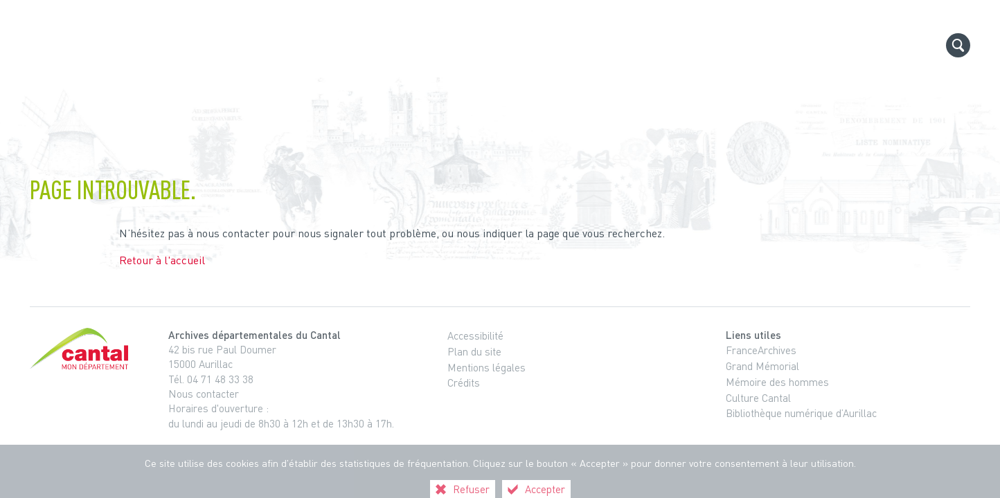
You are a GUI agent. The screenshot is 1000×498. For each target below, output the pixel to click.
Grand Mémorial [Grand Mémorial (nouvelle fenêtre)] (762, 366)
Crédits (463, 382)
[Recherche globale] (958, 45)
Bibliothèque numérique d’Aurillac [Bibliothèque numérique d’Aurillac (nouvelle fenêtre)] (801, 413)
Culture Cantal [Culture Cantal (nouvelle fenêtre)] (758, 397)
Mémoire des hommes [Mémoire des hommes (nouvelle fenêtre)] (777, 382)
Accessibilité (475, 335)
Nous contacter (203, 393)
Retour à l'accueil (162, 260)
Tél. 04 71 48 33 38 (210, 379)
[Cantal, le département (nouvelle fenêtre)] (82, 348)
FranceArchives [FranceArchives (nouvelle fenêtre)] (761, 350)
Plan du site (474, 351)
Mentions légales (486, 367)
